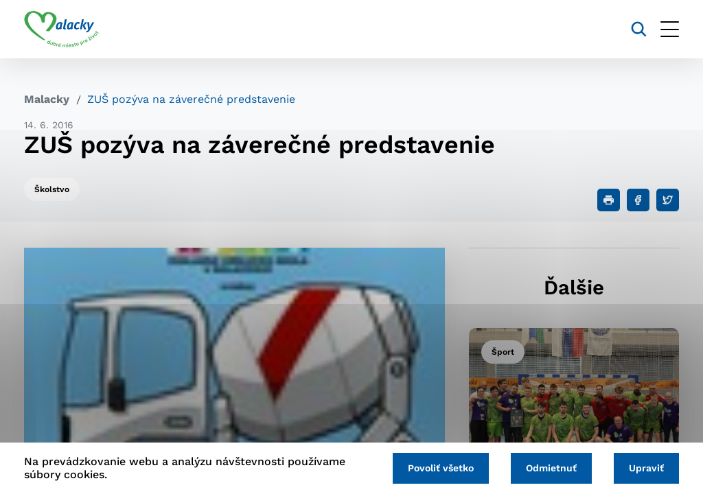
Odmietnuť (551, 467)
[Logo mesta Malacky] (61, 29)
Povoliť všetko (441, 467)
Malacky (46, 99)
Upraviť (646, 467)
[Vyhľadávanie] (639, 29)
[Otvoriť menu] (669, 29)
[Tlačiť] (608, 200)
